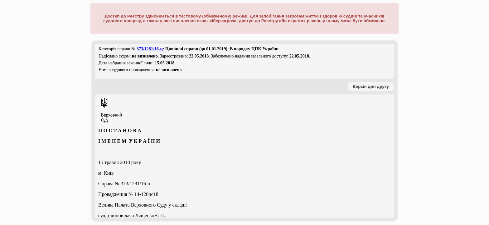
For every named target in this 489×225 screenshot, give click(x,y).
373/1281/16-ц (150, 49)
